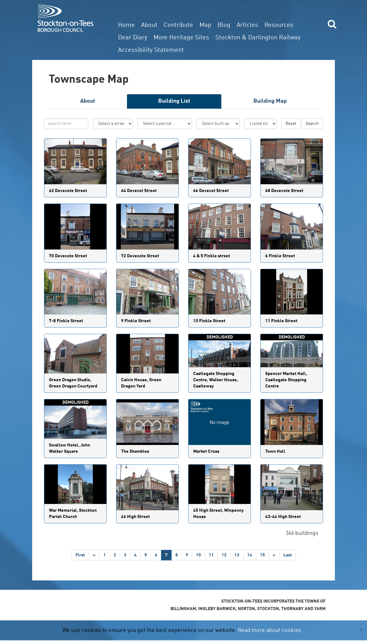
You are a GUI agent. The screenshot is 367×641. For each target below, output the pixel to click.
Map (205, 25)
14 (249, 555)
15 (262, 555)
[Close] (360, 630)
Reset (291, 123)
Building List (174, 101)
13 (236, 555)
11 (211, 555)
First (80, 555)
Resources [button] (278, 25)
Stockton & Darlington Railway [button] (258, 38)
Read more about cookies (269, 630)
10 (198, 555)
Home (126, 25)
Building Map (270, 101)
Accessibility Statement (151, 50)
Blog (224, 25)
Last (287, 555)
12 (224, 555)
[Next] (274, 555)
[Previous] (94, 555)
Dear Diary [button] (132, 38)
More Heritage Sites (181, 38)
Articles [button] (247, 25)
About (149, 25)
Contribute (178, 25)
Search (312, 123)
